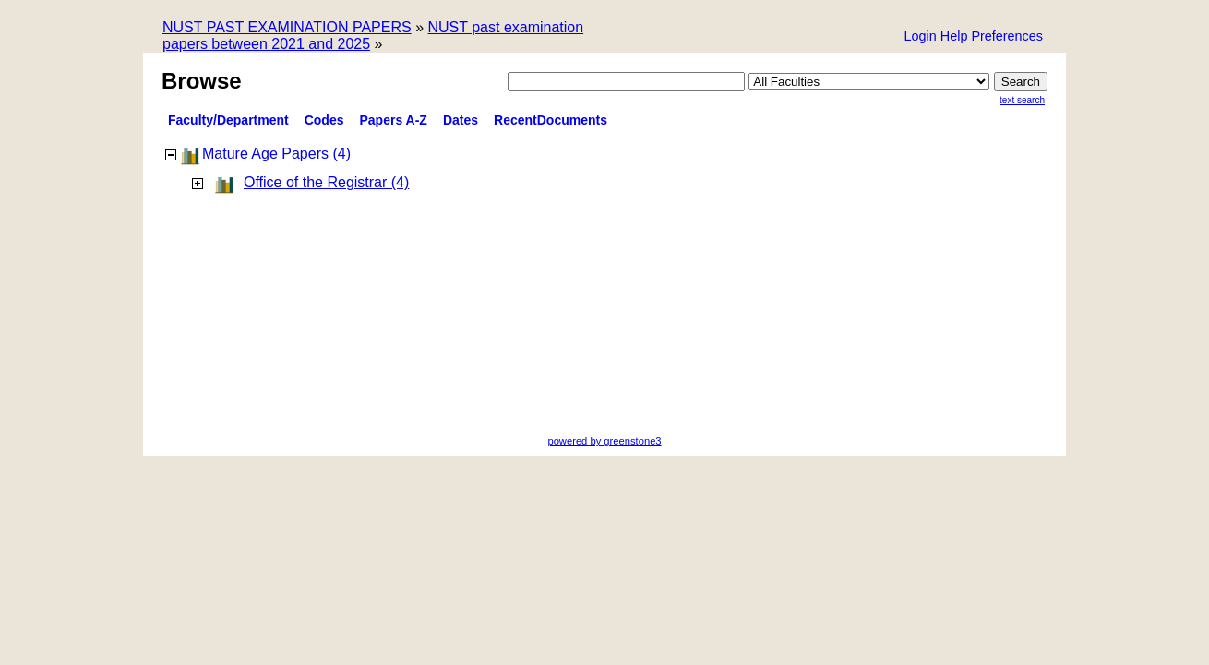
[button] (1007, 37)
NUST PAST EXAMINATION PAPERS (287, 27)
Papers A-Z (393, 120)
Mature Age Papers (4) (276, 153)
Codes (324, 120)
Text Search (1022, 100)
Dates (460, 120)
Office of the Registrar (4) (326, 182)
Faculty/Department (228, 120)
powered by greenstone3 (604, 440)
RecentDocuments (550, 120)
